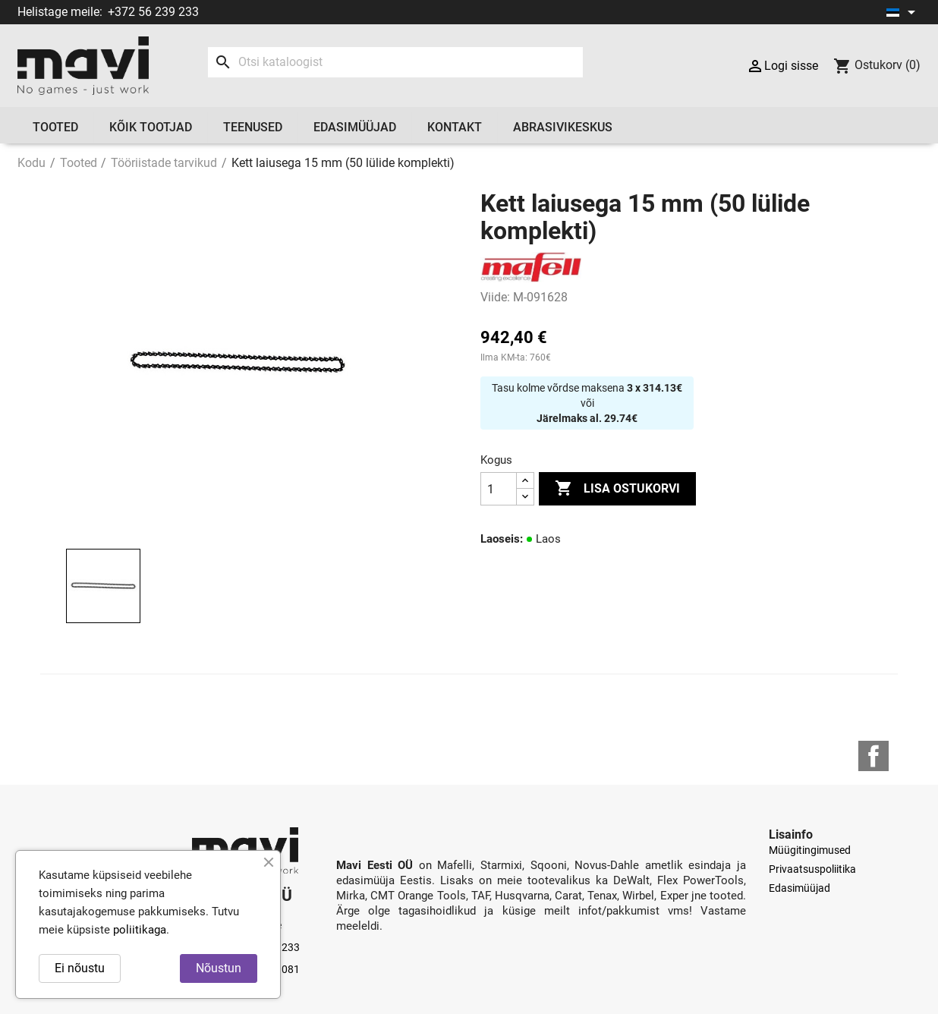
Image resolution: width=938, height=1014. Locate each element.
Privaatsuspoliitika (812, 869)
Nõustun (218, 968)
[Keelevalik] (903, 12)
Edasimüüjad (354, 127)
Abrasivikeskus (562, 127)
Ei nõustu (80, 968)
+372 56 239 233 (153, 12)
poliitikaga (139, 930)
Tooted (55, 127)
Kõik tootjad (150, 127)
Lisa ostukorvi (617, 489)
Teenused (252, 127)
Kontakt (454, 127)
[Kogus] (498, 488)
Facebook (873, 756)
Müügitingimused (810, 850)
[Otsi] (395, 62)
